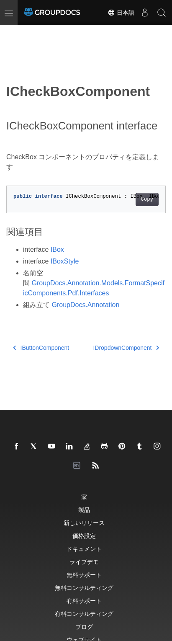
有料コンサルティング (84, 614)
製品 (84, 510)
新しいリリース (84, 523)
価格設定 (84, 536)
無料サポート (84, 575)
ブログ (84, 627)
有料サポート (84, 601)
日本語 (121, 12)
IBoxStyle (65, 261)
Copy (147, 199)
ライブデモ (84, 562)
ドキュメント (84, 549)
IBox (57, 249)
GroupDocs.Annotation (85, 304)
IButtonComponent (41, 347)
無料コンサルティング (84, 588)
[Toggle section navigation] (13, 32)
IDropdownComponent (126, 347)
